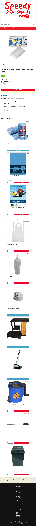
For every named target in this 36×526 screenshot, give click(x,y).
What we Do (18, 512)
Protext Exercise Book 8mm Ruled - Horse (15, 175)
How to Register (18, 487)
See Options (18, 150)
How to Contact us (18, 496)
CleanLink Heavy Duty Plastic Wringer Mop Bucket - (17, 404)
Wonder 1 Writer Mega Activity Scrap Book (15, 207)
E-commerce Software (16, 523)
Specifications (11, 98)
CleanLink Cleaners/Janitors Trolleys (14, 340)
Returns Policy (18, 505)
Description (3, 98)
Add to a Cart (18, 493)
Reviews (19, 98)
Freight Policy (18, 506)
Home (2, 31)
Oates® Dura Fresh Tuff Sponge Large (11, 32)
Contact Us (18, 500)
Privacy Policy (18, 504)
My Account (18, 499)
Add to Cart (18, 89)
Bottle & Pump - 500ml (11, 276)
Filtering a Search (18, 491)
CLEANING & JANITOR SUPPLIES (11, 31)
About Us (18, 511)
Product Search (18, 490)
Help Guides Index (18, 486)
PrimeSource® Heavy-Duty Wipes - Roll (14, 143)
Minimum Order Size (18, 509)
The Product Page (18, 492)
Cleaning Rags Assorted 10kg (13, 308)
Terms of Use (18, 503)
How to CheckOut (18, 495)
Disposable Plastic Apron (12, 244)
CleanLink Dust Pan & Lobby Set (13, 372)
